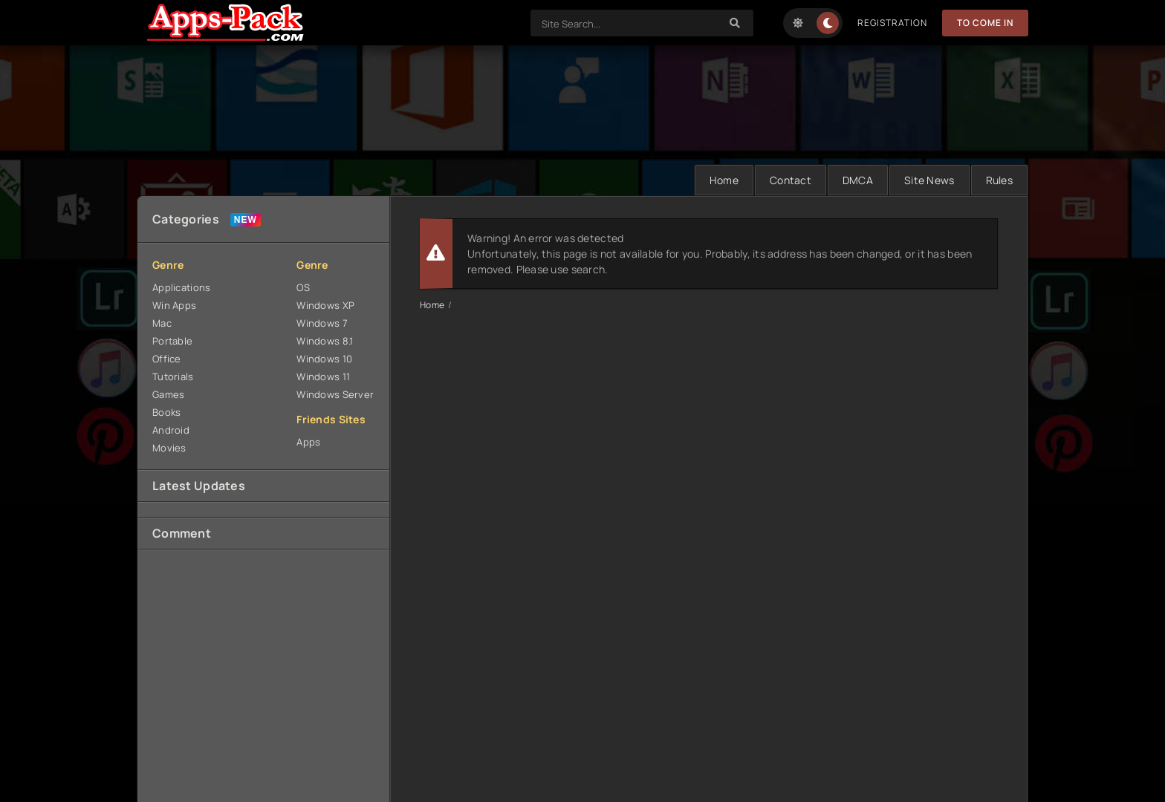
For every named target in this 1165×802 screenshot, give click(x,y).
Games (168, 394)
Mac (162, 323)
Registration (892, 22)
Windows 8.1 (324, 341)
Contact (790, 180)
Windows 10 (324, 358)
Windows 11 (323, 376)
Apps (308, 442)
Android (170, 430)
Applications (181, 287)
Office (166, 358)
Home (724, 180)
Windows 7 (322, 323)
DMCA (858, 180)
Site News (929, 180)
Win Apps (174, 305)
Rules (999, 180)
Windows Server (335, 394)
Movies (169, 447)
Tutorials (173, 376)
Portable (172, 341)
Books (166, 412)
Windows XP (325, 305)
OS (303, 287)
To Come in (985, 22)
